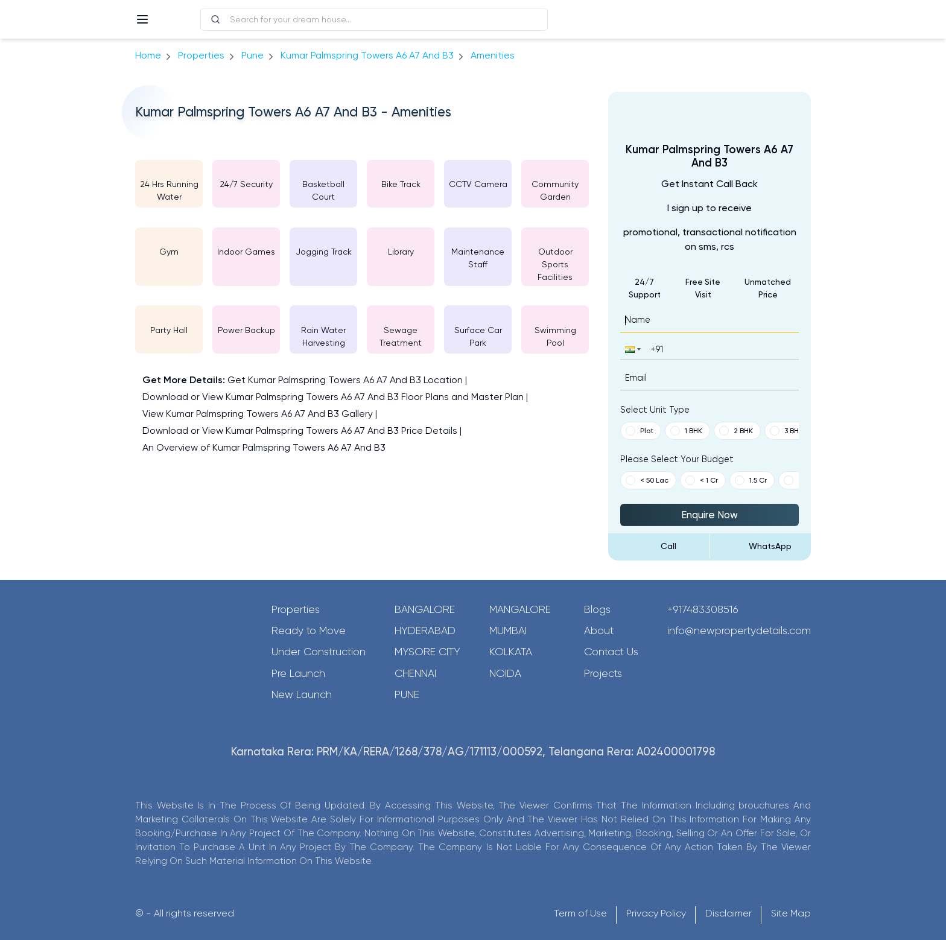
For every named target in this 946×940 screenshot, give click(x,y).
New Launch (301, 694)
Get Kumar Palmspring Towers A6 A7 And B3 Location (345, 380)
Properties (201, 55)
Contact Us (611, 652)
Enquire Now (709, 515)
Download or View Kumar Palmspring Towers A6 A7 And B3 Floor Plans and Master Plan (333, 396)
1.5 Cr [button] (751, 480)
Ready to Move (308, 630)
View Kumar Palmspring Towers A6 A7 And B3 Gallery (257, 413)
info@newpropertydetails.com (739, 630)
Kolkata (510, 652)
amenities (493, 55)
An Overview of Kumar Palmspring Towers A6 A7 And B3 (264, 447)
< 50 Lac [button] (647, 480)
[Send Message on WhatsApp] (760, 546)
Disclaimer (728, 913)
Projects (603, 673)
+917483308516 (702, 609)
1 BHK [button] (686, 431)
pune (252, 55)
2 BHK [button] (736, 431)
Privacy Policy (656, 913)
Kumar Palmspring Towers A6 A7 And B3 (367, 55)
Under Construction (318, 652)
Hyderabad (425, 630)
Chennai (415, 673)
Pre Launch (298, 673)
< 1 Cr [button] (701, 480)
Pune (407, 694)
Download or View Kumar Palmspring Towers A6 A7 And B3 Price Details (299, 430)
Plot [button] (639, 431)
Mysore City (427, 652)
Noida (505, 673)
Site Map (791, 913)
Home (148, 55)
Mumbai (508, 630)
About (599, 630)
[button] (631, 349)
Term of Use (580, 913)
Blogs (597, 609)
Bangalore (425, 609)
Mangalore (520, 609)
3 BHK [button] (786, 431)
